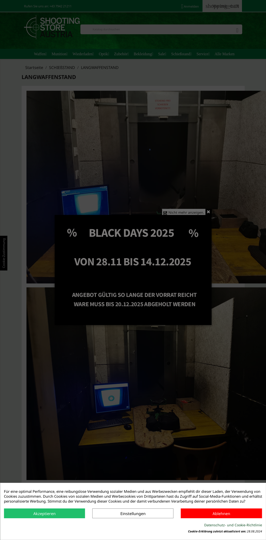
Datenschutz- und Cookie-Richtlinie (233, 525)
